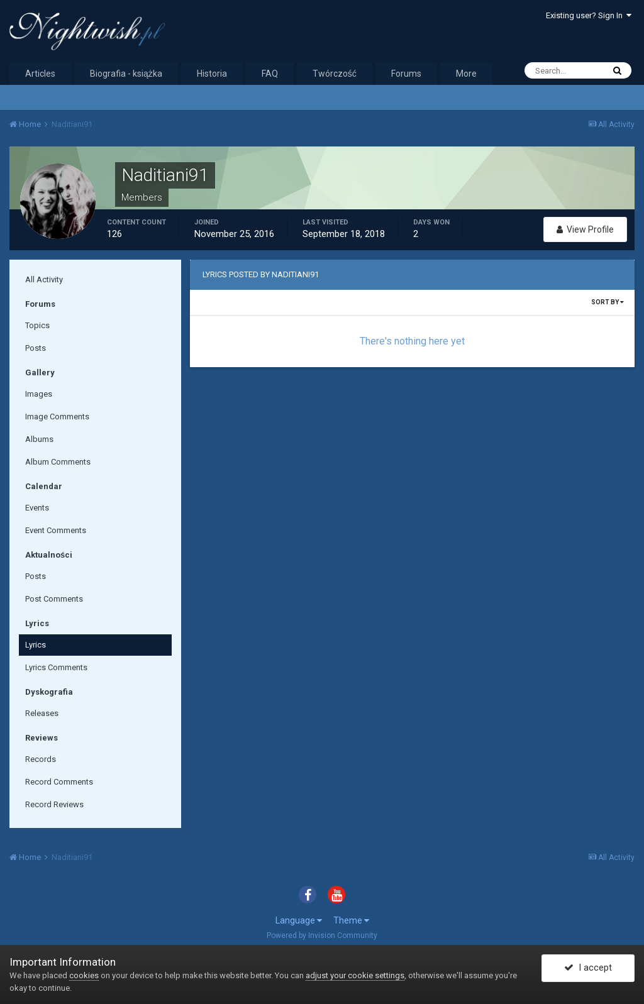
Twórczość (335, 74)
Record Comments (59, 781)
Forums (406, 74)
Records (40, 759)
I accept (588, 968)
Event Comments (55, 530)
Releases (41, 713)
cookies (84, 975)
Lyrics (35, 644)
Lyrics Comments (56, 667)
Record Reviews (54, 804)
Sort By (607, 302)
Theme (351, 920)
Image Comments (57, 416)
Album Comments (58, 461)
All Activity (44, 279)
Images (38, 394)
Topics (37, 325)
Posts (35, 348)
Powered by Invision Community (322, 935)
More (466, 74)
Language (298, 920)
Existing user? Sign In (588, 15)
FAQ (270, 74)
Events (37, 507)
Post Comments (54, 599)
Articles (40, 74)
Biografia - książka (126, 74)
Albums (39, 439)
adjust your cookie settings (355, 975)
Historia (212, 74)
